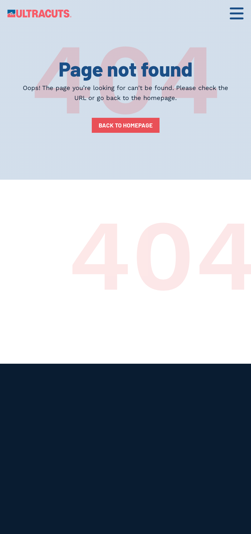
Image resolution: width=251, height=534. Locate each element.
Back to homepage (126, 125)
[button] (237, 13)
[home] (39, 13)
